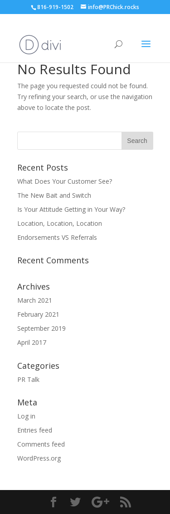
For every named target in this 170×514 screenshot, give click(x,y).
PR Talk (28, 379)
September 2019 (41, 328)
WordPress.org (39, 458)
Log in (26, 416)
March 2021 (34, 300)
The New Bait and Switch (54, 195)
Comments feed (41, 444)
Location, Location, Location (59, 223)
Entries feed (34, 430)
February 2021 (38, 314)
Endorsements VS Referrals (57, 237)
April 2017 (31, 342)
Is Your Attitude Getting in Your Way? (71, 209)
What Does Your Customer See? (64, 181)
